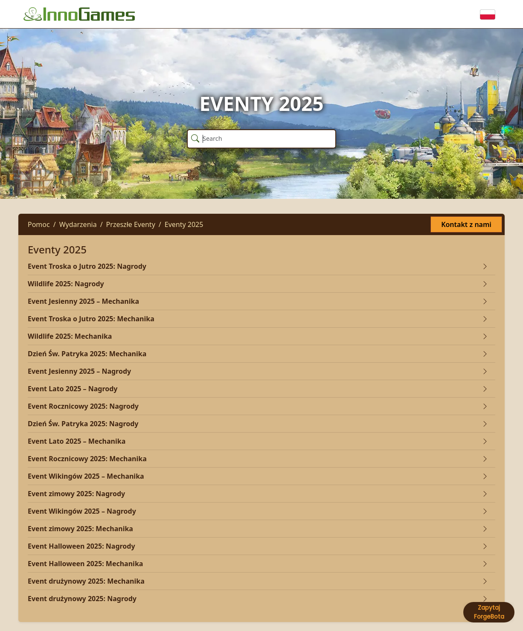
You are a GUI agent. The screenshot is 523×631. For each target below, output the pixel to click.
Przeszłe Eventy (130, 224)
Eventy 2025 (184, 224)
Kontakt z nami (466, 224)
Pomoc (39, 224)
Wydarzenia (78, 224)
